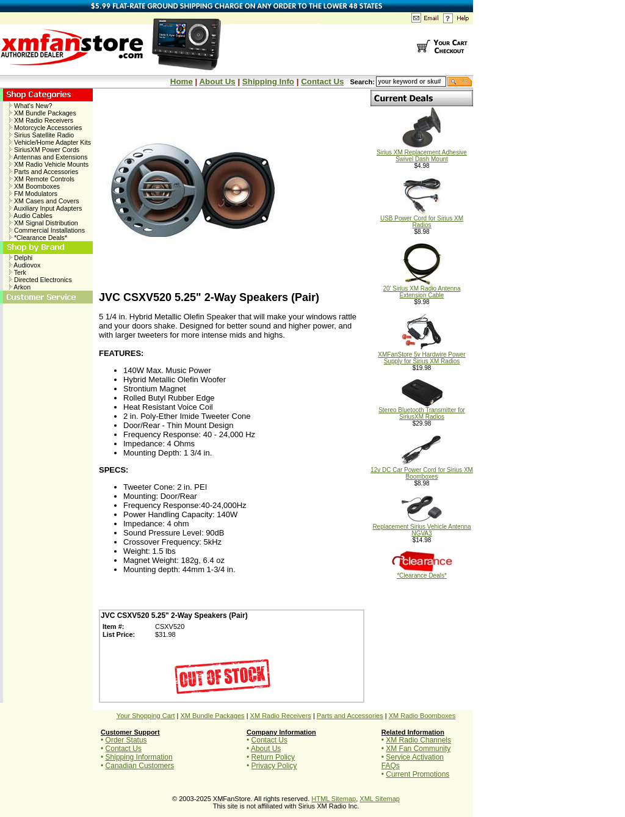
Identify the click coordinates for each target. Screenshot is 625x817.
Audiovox (24, 265)
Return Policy (273, 757)
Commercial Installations (47, 230)
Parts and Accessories (43, 171)
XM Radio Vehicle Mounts (49, 164)
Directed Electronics (40, 279)
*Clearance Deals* (38, 237)
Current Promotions (417, 774)
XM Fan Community (418, 748)
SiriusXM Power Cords (44, 149)
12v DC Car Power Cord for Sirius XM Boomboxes (421, 470)
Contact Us (322, 81)
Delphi (20, 257)
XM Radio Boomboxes (422, 715)
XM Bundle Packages (42, 113)
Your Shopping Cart (146, 715)
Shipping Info (268, 81)
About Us (217, 81)
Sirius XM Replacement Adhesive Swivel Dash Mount (422, 152)
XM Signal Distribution (43, 223)
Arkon (20, 287)
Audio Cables (30, 215)
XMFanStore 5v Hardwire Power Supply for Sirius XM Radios (421, 355)
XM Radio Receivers (41, 120)
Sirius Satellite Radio (41, 135)
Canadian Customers (140, 765)
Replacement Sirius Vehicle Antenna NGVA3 (421, 527)
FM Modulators (33, 193)
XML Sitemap (379, 798)
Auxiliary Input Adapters (45, 208)
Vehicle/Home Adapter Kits (50, 142)
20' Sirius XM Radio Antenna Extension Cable (422, 289)
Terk (17, 272)
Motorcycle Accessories (45, 127)
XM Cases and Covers (44, 201)
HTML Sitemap (333, 798)
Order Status (126, 740)
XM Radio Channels (418, 740)
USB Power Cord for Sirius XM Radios (421, 218)
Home (181, 81)
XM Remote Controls (41, 179)
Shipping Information (139, 757)
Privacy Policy (274, 765)
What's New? (30, 105)
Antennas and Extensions (48, 157)
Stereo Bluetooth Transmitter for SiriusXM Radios (421, 410)
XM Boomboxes (34, 186)
